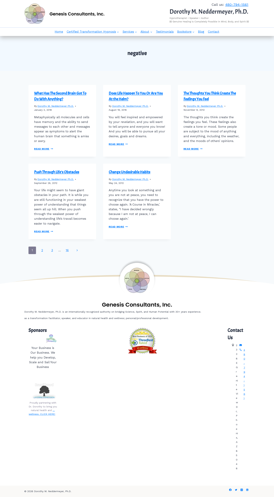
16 (67, 250)
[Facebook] (230, 489)
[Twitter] (236, 489)
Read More (43, 148)
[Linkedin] (247, 489)
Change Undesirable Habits (129, 172)
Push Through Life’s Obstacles (56, 172)
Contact (213, 31)
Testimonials (165, 31)
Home (59, 31)
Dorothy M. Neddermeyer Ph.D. (55, 106)
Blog (201, 31)
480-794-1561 (236, 4)
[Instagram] (241, 489)
